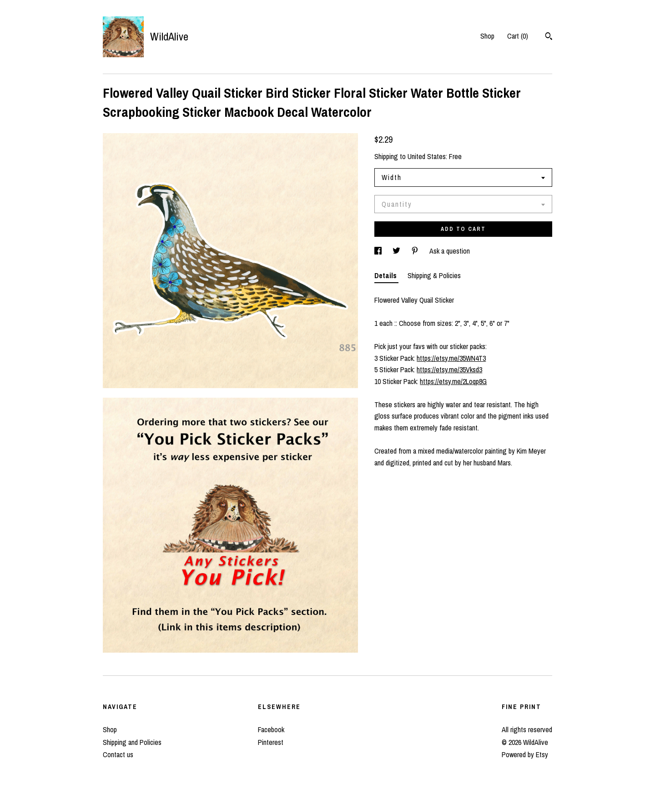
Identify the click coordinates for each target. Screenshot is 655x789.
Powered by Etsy (525, 754)
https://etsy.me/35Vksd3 (449, 370)
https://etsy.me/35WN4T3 (451, 358)
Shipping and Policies (132, 742)
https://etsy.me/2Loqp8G (453, 381)
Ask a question (449, 251)
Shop (487, 36)
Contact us (118, 754)
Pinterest (270, 742)
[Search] (548, 37)
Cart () (517, 36)
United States (427, 156)
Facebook (271, 729)
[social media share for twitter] (397, 251)
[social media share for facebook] (378, 251)
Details (386, 275)
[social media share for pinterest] (415, 251)
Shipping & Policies (434, 275)
